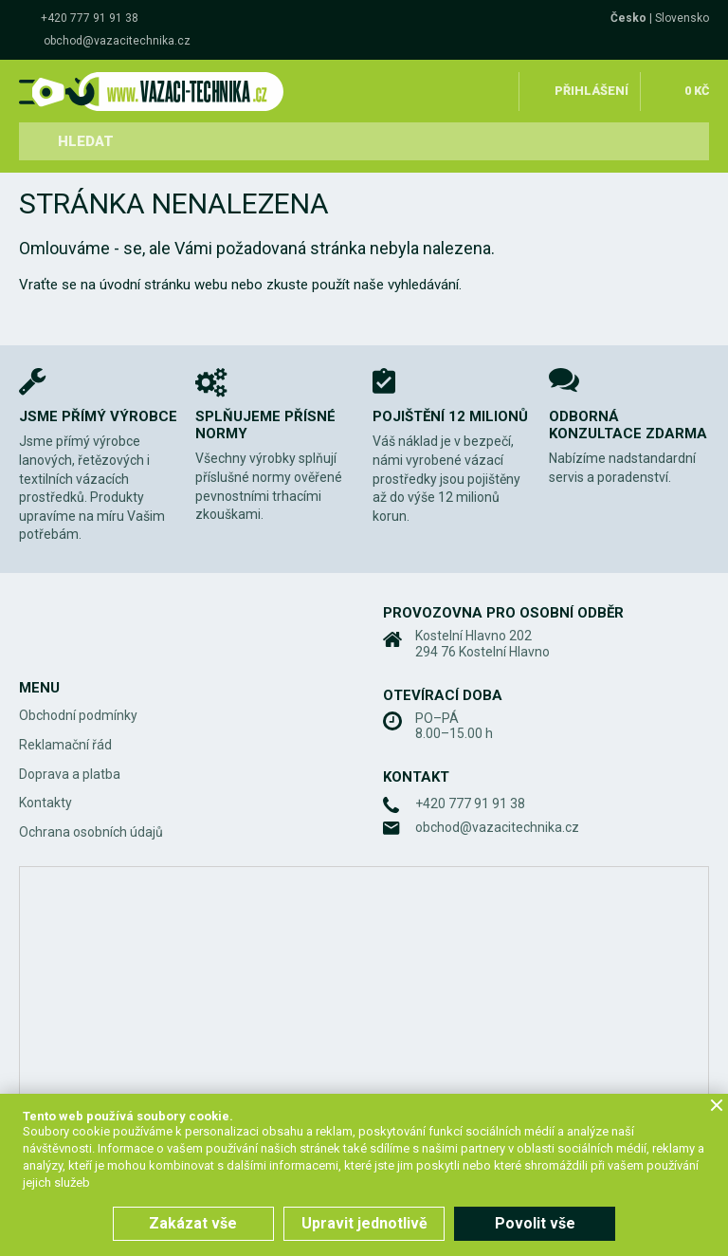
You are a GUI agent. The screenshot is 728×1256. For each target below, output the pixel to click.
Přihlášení (591, 89)
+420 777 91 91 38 (89, 18)
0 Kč (695, 89)
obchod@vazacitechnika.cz (117, 40)
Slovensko (682, 18)
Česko (628, 18)
